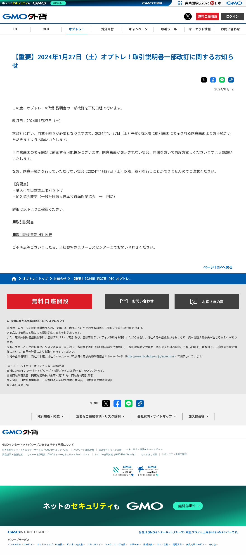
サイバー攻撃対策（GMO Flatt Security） (116, 454)
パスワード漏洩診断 (84, 450)
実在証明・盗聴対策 (12, 454)
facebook (213, 80)
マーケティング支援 (115, 544)
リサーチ (134, 544)
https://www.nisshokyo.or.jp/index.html (150, 356)
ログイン (232, 16)
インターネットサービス (20, 544)
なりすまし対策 (149, 454)
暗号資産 (177, 544)
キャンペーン (138, 29)
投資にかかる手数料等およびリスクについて (38, 321)
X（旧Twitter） (188, 16)
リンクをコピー (231, 80)
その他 (212, 544)
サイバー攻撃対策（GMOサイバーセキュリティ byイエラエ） (58, 454)
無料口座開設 (207, 16)
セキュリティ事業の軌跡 (174, 454)
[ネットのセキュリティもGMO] (34, 3)
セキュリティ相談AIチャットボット (144, 449)
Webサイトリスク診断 (110, 450)
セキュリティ (94, 544)
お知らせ (60, 279)
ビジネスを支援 (75, 544)
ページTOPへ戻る (218, 267)
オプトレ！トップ (35, 279)
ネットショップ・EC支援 (49, 544)
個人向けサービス (195, 544)
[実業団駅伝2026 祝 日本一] (214, 3)
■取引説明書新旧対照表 (32, 235)
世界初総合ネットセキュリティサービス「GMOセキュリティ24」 (35, 450)
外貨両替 (107, 29)
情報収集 (147, 544)
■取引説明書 (23, 222)
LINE (222, 80)
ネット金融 (162, 544)
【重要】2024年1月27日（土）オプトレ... (102, 279)
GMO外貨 (20, 432)
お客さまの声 (207, 302)
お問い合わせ (137, 301)
